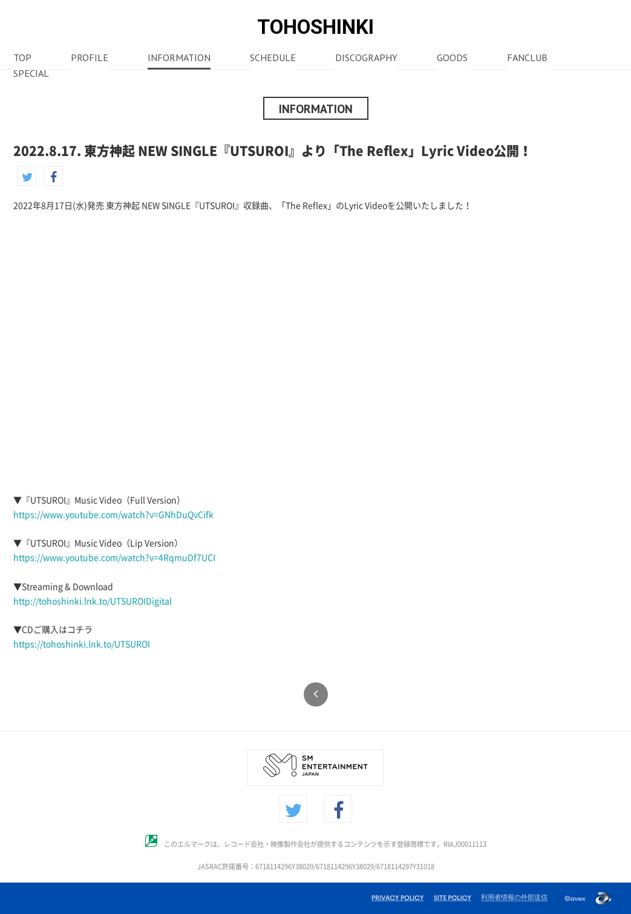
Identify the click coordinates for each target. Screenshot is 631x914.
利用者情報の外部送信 (514, 897)
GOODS (452, 59)
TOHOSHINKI (315, 27)
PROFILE (89, 59)
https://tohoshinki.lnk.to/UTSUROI (81, 644)
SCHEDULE (273, 59)
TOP (22, 59)
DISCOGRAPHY (366, 59)
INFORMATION (179, 59)
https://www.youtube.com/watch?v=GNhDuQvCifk (113, 515)
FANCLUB (527, 59)
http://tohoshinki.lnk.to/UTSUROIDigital (92, 601)
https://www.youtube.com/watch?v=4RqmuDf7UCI (114, 557)
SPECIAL (31, 74)
